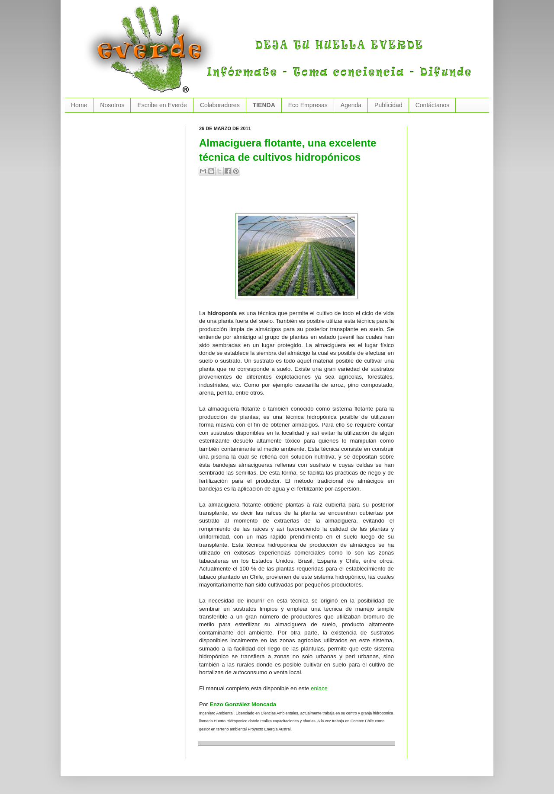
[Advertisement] (300, 198)
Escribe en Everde (162, 105)
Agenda (351, 105)
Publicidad (388, 105)
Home (79, 105)
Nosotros (112, 105)
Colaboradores (220, 105)
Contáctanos (433, 105)
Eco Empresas (308, 105)
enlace (319, 688)
